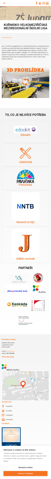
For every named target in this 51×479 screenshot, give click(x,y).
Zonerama (7, 419)
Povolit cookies (25, 473)
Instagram (7, 415)
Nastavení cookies (25, 467)
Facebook (7, 406)
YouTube (7, 410)
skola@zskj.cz (10, 351)
